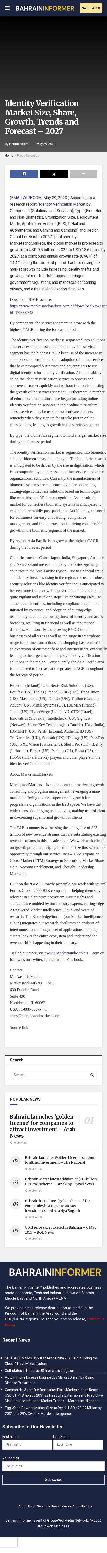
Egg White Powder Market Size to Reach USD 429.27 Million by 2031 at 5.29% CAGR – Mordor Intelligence (53, 1410)
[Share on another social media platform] (83, 174)
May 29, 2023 (46, 143)
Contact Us (84, 1506)
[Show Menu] (7, 8)
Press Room (19, 143)
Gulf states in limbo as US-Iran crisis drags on (39, 1370)
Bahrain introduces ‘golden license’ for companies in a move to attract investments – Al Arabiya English (57, 1206)
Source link (19, 1027)
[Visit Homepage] (45, 8)
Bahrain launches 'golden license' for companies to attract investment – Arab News (42, 1126)
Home (9, 155)
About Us (25, 1506)
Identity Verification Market (62, 204)
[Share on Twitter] (54, 174)
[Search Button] (92, 1075)
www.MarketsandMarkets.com (73, 953)
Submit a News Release (54, 1506)
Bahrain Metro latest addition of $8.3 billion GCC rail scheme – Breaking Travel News (61, 1181)
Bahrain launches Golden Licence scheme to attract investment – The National (60, 1160)
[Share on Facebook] (24, 174)
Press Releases (28, 155)
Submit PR (91, 8)
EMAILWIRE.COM (26, 198)
